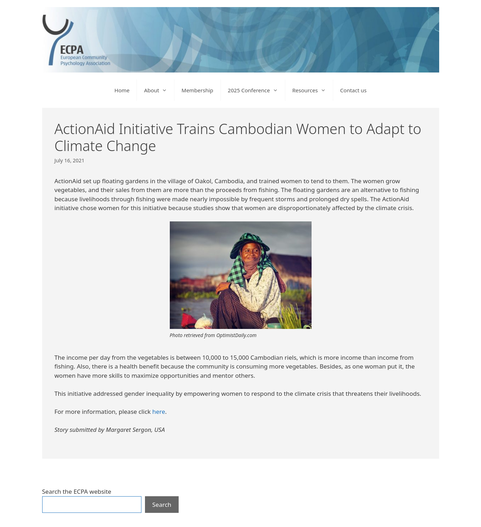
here (158, 411)
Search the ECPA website (76, 491)
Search (162, 504)
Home (122, 90)
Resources (312, 90)
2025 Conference (256, 90)
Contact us (353, 90)
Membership (197, 90)
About (159, 90)
